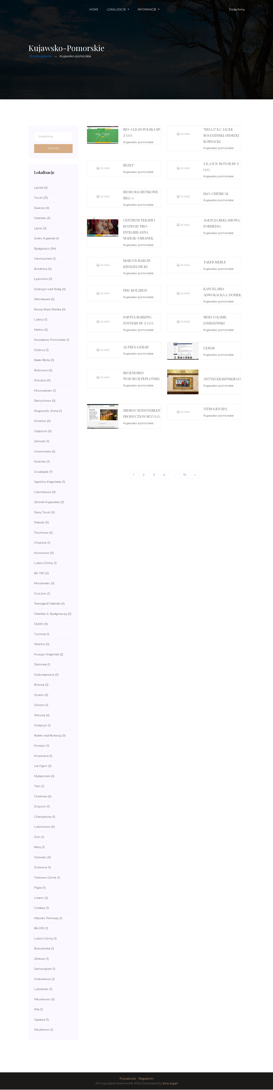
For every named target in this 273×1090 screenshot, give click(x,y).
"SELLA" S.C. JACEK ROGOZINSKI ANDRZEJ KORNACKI (221, 135)
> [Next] (195, 475)
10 (184, 475)
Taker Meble (214, 262)
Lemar (209, 348)
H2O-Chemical (216, 193)
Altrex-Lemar (135, 347)
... (174, 475)
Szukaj (53, 148)
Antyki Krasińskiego (222, 379)
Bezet (128, 165)
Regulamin (146, 1079)
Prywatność (127, 1079)
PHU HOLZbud (135, 290)
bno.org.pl (170, 1083)
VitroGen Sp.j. (215, 409)
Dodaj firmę (237, 9)
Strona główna (40, 56)
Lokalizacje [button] (117, 9)
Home (93, 9)
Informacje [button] (147, 9)
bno (32, 9)
